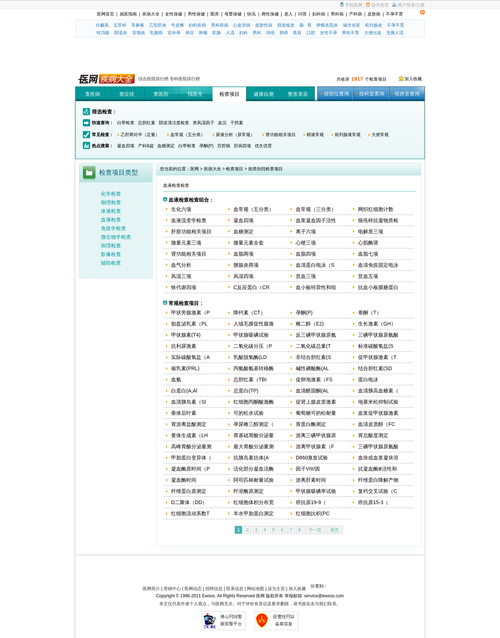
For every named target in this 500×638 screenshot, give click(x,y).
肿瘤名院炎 (327, 25)
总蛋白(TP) (245, 391)
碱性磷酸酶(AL (312, 368)
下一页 (314, 530)
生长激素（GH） (377, 324)
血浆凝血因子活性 (316, 220)
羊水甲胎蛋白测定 (253, 513)
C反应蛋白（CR (251, 287)
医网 (194, 168)
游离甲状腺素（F (315, 446)
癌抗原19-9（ (311, 502)
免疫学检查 (113, 228)
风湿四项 (243, 276)
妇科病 (318, 14)
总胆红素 (146, 122)
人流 (230, 32)
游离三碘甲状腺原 (316, 435)
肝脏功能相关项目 (191, 231)
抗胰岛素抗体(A (251, 457)
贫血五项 (368, 276)
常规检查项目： (186, 303)
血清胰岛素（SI (188, 402)
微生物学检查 (116, 237)
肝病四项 (242, 145)
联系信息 (235, 588)
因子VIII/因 (308, 469)
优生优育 (263, 145)
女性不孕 (328, 32)
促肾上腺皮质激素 (316, 402)
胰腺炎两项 (246, 265)
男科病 (337, 14)
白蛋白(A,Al (184, 391)
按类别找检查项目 (265, 168)
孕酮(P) (206, 145)
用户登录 (406, 5)
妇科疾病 (197, 25)
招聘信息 (214, 588)
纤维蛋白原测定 (188, 491)
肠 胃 (305, 25)
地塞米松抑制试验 (378, 402)
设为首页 (380, 5)
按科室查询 (371, 93)
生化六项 (181, 209)
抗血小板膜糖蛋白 (378, 287)
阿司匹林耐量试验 (253, 480)
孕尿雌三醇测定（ (253, 424)
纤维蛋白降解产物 (378, 480)
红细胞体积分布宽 (253, 502)
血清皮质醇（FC (376, 424)
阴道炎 (120, 32)
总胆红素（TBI (250, 379)
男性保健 (196, 14)
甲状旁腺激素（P (190, 312)
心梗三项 (306, 243)
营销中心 (172, 588)
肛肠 (216, 32)
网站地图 (255, 588)
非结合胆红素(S (313, 357)
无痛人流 (394, 32)
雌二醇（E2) (310, 324)
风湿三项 (181, 276)
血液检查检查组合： (191, 200)
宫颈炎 (138, 32)
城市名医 (351, 25)
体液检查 (111, 211)
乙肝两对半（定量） (140, 134)
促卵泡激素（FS (314, 379)
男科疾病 (219, 25)
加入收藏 (413, 78)
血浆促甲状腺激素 (378, 413)
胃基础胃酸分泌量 (253, 435)
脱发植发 (286, 25)
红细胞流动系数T (190, 513)
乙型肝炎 (157, 25)
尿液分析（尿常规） (235, 134)
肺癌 (284, 32)
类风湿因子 (203, 122)
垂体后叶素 (183, 413)
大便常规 (380, 134)
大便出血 (372, 32)
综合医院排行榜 (154, 78)
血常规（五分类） (187, 134)
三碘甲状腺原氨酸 (378, 335)
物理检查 (111, 202)
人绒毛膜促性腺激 (253, 324)
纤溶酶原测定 (248, 491)
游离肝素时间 (311, 480)
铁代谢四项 (183, 287)
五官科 (119, 25)
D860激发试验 (312, 457)
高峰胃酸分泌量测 (191, 446)
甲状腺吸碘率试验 (316, 491)
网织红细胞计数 (375, 209)
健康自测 (264, 94)
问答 (302, 14)
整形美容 (298, 94)
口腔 (311, 32)
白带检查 (125, 122)
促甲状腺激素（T (377, 357)
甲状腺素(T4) (186, 335)
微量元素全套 (248, 243)
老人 (288, 14)
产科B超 (146, 145)
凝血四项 (125, 145)
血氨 (176, 379)
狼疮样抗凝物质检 (378, 220)
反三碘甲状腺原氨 (316, 335)
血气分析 (181, 265)
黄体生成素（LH (189, 435)
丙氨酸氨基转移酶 (253, 368)
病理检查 (111, 245)
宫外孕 (174, 32)
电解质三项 (370, 231)
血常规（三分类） (316, 209)
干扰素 (236, 122)
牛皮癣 (177, 25)
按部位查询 (336, 93)
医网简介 (151, 588)
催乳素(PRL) (185, 368)
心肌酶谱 (368, 243)
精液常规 (315, 134)
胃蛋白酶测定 (311, 424)
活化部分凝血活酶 (253, 469)
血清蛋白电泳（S (315, 265)
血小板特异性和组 (316, 287)
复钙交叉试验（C (377, 491)
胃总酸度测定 (373, 435)
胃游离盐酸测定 (188, 424)
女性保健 (173, 14)
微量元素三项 (186, 243)
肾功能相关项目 (280, 134)
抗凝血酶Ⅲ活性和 (377, 469)
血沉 (222, 122)
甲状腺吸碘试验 (251, 335)
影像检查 (111, 254)
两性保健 (270, 14)
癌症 (190, 32)
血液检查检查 (176, 185)
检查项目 (229, 94)
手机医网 (353, 5)
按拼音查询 (407, 93)
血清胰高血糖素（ (378, 391)
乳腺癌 (156, 32)
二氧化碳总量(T (313, 346)
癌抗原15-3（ (373, 502)
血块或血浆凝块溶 (378, 457)
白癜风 (102, 25)
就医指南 (128, 14)
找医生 (195, 94)
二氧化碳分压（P (252, 346)
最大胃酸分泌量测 (253, 446)
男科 (257, 32)
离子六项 (306, 231)
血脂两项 (243, 254)
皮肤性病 (263, 25)
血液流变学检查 (188, 220)
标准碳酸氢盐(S (375, 346)
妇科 (243, 32)
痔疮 (270, 32)
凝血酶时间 (183, 480)
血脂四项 (306, 254)
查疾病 (92, 94)
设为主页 (276, 588)
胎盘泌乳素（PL (189, 324)
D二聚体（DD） (189, 502)
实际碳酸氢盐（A (190, 357)
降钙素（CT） (249, 312)
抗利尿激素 (183, 346)
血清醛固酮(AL (312, 391)
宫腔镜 (223, 145)
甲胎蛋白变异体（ (191, 457)
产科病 (355, 14)
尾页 (334, 530)
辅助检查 (111, 263)
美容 (297, 32)
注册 (420, 5)
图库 (214, 14)
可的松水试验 (248, 413)
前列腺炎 (373, 25)
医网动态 (193, 588)
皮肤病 (373, 14)
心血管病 (241, 25)
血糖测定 (166, 145)
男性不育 (350, 32)
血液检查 (111, 220)
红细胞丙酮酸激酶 (253, 402)
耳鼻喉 (137, 25)
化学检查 (111, 194)
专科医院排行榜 (185, 78)
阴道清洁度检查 (174, 122)
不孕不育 (394, 14)
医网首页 (105, 14)
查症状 (126, 94)
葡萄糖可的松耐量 (316, 413)
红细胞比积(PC (313, 513)
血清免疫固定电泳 (378, 265)
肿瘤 (203, 32)
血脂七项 (368, 254)
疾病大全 (151, 14)
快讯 (251, 14)
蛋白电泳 (368, 379)
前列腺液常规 (348, 134)
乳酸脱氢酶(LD (250, 357)
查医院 (161, 94)
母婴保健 (233, 14)
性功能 (103, 32)
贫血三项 (306, 276)
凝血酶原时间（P (190, 469)
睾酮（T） (369, 312)
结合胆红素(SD (375, 368)
